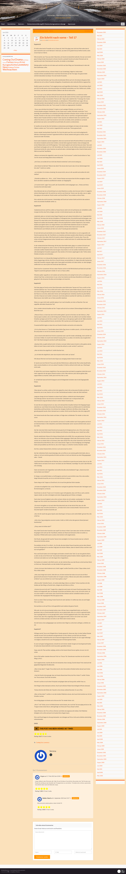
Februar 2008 (100, 600)
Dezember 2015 (101, 301)
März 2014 (100, 361)
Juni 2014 (99, 351)
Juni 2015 (99, 321)
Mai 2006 (99, 669)
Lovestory (46, 742)
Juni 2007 (99, 626)
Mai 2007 (99, 629)
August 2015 (100, 314)
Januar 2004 (100, 749)
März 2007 (100, 636)
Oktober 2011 (101, 454)
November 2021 (101, 135)
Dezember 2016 (101, 264)
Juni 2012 (99, 427)
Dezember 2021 (101, 132)
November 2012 (101, 410)
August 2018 (100, 205)
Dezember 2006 (101, 646)
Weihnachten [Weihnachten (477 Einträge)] (10, 69)
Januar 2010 (100, 523)
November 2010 (101, 490)
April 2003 (100, 772)
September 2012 (101, 417)
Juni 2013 (99, 387)
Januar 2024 (100, 62)
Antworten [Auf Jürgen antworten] (66, 776)
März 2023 (100, 95)
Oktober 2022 (101, 112)
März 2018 (100, 221)
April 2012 (100, 434)
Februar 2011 (100, 480)
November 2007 (101, 609)
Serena (43, 40)
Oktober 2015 (101, 307)
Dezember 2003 (101, 752)
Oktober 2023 (101, 72)
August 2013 (100, 380)
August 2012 (100, 420)
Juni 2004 (99, 732)
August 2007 (100, 619)
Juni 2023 (99, 85)
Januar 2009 (100, 563)
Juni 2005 (99, 699)
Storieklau (87, 31)
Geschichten (11, 24)
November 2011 (101, 450)
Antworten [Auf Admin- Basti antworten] (75, 798)
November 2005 (101, 689)
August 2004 (100, 726)
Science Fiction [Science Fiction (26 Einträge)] (13, 67)
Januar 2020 (100, 168)
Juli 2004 (99, 729)
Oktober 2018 (101, 198)
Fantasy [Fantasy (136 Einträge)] (10, 62)
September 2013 (101, 377)
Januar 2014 (100, 364)
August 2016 (100, 278)
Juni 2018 (99, 211)
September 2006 (101, 656)
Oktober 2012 (101, 414)
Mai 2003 (99, 769)
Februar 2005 (100, 709)
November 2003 (101, 756)
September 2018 (101, 201)
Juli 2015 (99, 317)
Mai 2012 (99, 430)
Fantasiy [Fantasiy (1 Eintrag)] (4, 62)
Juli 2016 (99, 281)
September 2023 (101, 75)
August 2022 (100, 118)
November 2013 (101, 371)
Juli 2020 (99, 155)
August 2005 (100, 696)
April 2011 (100, 473)
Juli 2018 (99, 208)
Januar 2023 (100, 102)
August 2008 (100, 580)
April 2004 (100, 739)
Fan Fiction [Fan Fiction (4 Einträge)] (25, 60)
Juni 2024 (99, 45)
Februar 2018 (100, 225)
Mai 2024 (99, 49)
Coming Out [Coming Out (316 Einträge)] (9, 59)
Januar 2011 (100, 483)
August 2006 (100, 659)
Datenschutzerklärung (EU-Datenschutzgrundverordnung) (46, 24)
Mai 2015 (99, 324)
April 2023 (100, 92)
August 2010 (100, 500)
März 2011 (100, 477)
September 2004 (101, 722)
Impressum (71, 24)
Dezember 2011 (101, 447)
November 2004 (101, 716)
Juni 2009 (99, 546)
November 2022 (101, 108)
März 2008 (100, 596)
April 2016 (100, 288)
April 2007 (100, 633)
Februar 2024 (100, 59)
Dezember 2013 (101, 367)
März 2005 (100, 706)
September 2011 (101, 457)
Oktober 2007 (101, 613)
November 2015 (101, 304)
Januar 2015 (100, 331)
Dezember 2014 (101, 334)
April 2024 (100, 52)
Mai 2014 (99, 354)
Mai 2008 (99, 590)
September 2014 (101, 341)
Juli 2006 (99, 663)
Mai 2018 (99, 215)
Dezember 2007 (101, 606)
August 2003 (100, 762)
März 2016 (100, 291)
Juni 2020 (99, 158)
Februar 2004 (100, 746)
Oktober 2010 (101, 493)
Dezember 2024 (101, 42)
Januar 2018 (100, 228)
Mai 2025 (99, 35)
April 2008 (100, 593)
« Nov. (15, 50)
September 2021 (101, 138)
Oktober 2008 (101, 573)
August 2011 (100, 460)
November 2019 (101, 175)
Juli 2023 (99, 82)
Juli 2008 (99, 583)
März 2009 (100, 556)
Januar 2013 (100, 404)
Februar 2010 (100, 520)
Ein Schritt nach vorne (53, 40)
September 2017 (101, 241)
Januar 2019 (100, 188)
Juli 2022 (99, 122)
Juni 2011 (99, 467)
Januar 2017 (100, 261)
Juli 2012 (99, 424)
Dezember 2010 (101, 487)
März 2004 (100, 742)
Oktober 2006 (101, 653)
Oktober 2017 (101, 238)
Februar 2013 (100, 400)
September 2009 (101, 536)
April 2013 (100, 394)
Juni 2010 (99, 507)
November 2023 (101, 69)
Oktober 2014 (101, 337)
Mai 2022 (99, 128)
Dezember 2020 (101, 148)
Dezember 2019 (101, 171)
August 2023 (100, 78)
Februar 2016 (100, 294)
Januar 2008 (100, 603)
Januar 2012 (100, 444)
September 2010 (101, 497)
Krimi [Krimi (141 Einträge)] (22, 62)
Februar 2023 (100, 98)
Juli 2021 (99, 145)
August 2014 (100, 344)
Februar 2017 (100, 258)
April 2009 (100, 553)
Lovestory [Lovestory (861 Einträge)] (23, 64)
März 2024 (100, 55)
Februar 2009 (100, 560)
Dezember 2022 (101, 105)
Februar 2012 (100, 440)
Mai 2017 (99, 251)
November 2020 (101, 151)
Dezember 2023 (101, 65)
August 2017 (100, 244)
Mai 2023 (99, 88)
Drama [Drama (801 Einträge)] (18, 59)
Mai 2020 (99, 161)
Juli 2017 (99, 248)
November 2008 (101, 570)
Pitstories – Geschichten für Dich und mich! (63, 15)
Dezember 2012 (101, 407)
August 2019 (100, 178)
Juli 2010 (99, 503)
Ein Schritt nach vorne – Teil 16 (44, 31)
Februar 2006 (100, 679)
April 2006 (100, 673)
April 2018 (100, 218)
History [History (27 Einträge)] (17, 62)
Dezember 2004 (101, 712)
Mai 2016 (99, 284)
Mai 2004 (99, 736)
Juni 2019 (99, 181)
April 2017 (100, 254)
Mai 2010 (99, 510)
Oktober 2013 (101, 374)
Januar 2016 (100, 298)
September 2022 (101, 115)
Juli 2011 (99, 463)
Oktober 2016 (101, 271)
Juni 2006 (99, 666)
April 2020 (100, 165)
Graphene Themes (15, 872)
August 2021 (100, 142)
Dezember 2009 (101, 527)
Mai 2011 (99, 470)
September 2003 (101, 759)
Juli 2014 (99, 347)
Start (3, 24)
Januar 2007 (100, 643)
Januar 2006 (100, 683)
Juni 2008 (99, 586)
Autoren (21, 24)
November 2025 (101, 32)
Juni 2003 (99, 765)
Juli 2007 (99, 623)
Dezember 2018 (101, 191)
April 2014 (100, 357)
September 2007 (101, 616)
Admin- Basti (46, 798)
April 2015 (100, 327)
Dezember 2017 (101, 231)
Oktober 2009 (101, 533)
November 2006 (101, 649)
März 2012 (100, 437)
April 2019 (100, 185)
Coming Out (39, 742)
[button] (121, 871)
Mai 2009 (99, 550)
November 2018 (101, 195)
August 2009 (100, 540)
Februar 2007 (100, 639)
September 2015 (101, 311)
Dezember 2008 (101, 566)
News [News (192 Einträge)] (5, 67)
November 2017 (101, 234)
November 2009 (101, 530)
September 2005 (101, 692)
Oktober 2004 (101, 719)
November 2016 (101, 268)
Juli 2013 (99, 384)
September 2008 (101, 576)
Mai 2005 (99, 702)
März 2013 (100, 397)
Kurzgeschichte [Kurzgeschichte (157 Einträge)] (10, 64)
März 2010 (100, 517)
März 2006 (100, 676)
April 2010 (100, 513)
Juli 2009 (99, 543)
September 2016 (101, 274)
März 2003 (100, 775)
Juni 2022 (99, 125)
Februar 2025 (100, 39)
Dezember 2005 (101, 686)
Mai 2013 (99, 390)
